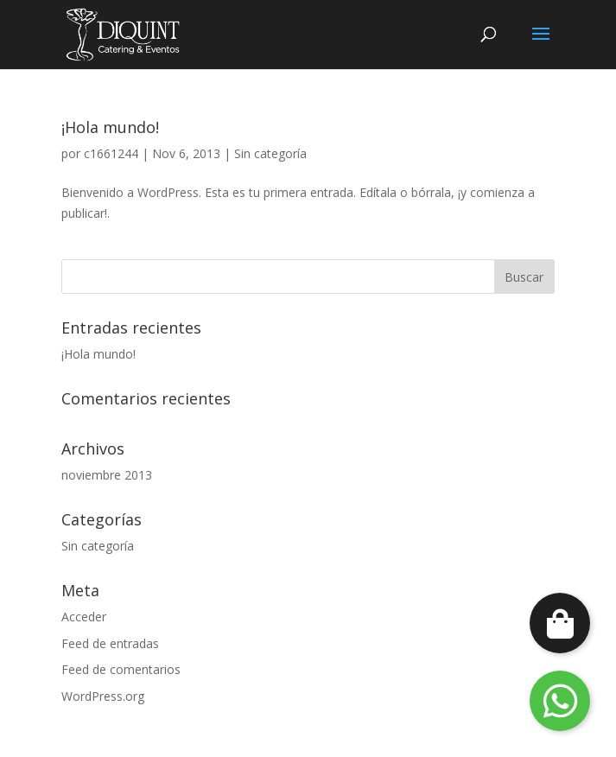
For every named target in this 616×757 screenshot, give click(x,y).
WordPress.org (102, 696)
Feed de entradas (110, 643)
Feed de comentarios (121, 669)
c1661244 (111, 153)
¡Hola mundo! (110, 127)
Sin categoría (270, 153)
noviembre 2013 (106, 475)
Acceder (83, 616)
